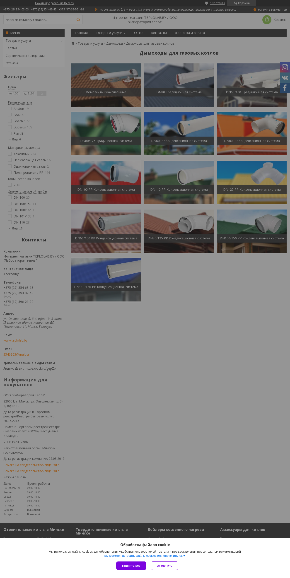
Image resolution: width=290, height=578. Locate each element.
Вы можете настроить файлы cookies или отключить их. (143, 555)
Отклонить (164, 565)
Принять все (131, 565)
